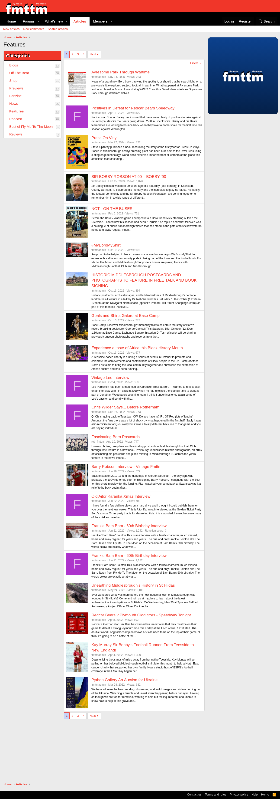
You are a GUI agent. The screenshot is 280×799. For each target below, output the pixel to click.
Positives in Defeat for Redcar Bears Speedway (132, 108)
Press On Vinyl (104, 138)
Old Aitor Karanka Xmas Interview (120, 496)
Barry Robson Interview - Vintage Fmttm (126, 466)
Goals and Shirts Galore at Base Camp (125, 315)
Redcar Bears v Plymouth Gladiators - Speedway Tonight (141, 615)
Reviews (16, 134)
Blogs (13, 65)
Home (11, 21)
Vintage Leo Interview (110, 377)
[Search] (266, 21)
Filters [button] (194, 63)
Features (16, 111)
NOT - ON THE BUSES (111, 209)
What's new (54, 21)
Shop (13, 80)
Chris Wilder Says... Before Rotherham (125, 407)
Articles (79, 21)
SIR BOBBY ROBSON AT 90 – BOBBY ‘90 (128, 176)
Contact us (194, 794)
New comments (33, 29)
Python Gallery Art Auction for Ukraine (124, 680)
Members (100, 21)
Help (254, 794)
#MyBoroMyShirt (106, 245)
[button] (38, 21)
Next (93, 54)
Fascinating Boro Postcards (115, 437)
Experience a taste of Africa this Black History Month (137, 348)
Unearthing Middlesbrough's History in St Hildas (133, 585)
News (13, 103)
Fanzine (15, 96)
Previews (16, 88)
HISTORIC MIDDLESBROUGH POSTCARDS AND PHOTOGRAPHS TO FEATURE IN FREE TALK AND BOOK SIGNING (143, 280)
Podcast (15, 119)
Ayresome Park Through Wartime (120, 72)
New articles (11, 29)
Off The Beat (19, 73)
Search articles (58, 29)
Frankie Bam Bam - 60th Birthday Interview (129, 526)
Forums (29, 21)
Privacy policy (239, 794)
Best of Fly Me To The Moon (31, 126)
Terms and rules (215, 794)
